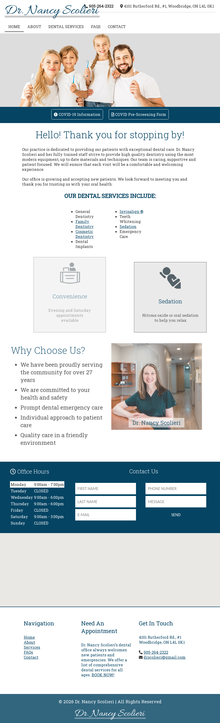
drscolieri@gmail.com (165, 657)
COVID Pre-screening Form (138, 114)
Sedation (128, 226)
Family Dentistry (84, 224)
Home (29, 637)
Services (32, 647)
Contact (117, 26)
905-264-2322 (101, 6)
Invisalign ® (131, 211)
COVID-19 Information (77, 114)
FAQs (96, 26)
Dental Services (66, 26)
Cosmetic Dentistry (84, 234)
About (34, 26)
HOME (14, 26)
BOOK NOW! (103, 674)
